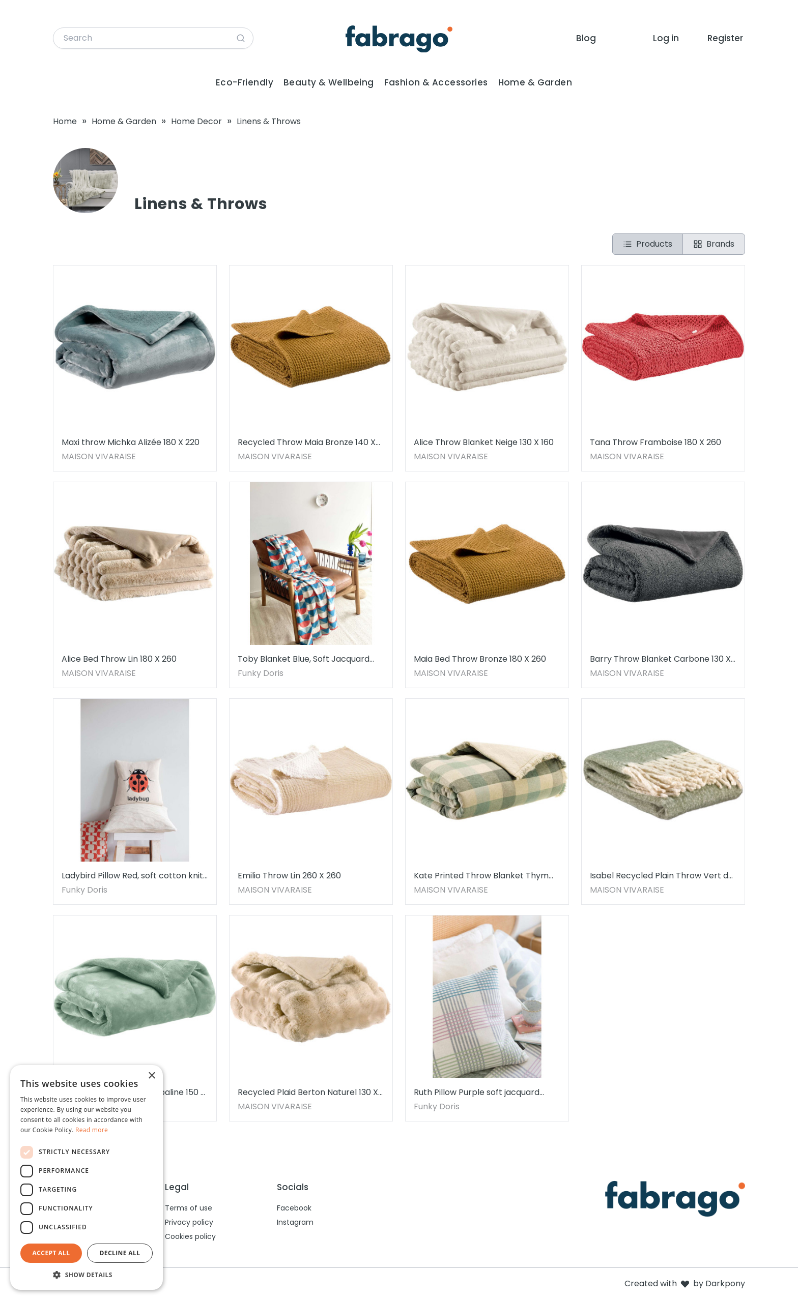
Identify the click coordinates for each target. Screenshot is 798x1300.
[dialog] (86, 1177)
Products (647, 244)
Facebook (294, 1208)
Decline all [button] (120, 1253)
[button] (86, 1274)
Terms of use (188, 1208)
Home (65, 121)
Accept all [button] (51, 1253)
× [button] (151, 1076)
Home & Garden (535, 82)
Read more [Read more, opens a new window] (91, 1130)
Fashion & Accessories (436, 82)
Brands (713, 244)
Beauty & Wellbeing (328, 82)
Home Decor (196, 121)
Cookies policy (190, 1236)
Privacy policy (189, 1222)
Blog (586, 38)
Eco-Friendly (244, 82)
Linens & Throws (269, 121)
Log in (666, 38)
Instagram (295, 1222)
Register (725, 38)
